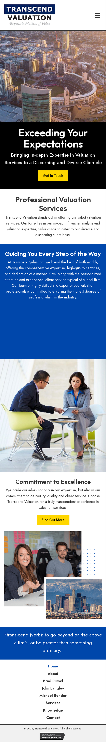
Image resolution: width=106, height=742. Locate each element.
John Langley (53, 688)
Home (53, 666)
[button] (53, 175)
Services (53, 703)
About (53, 673)
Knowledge (53, 710)
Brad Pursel (53, 681)
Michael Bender (53, 695)
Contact (53, 717)
